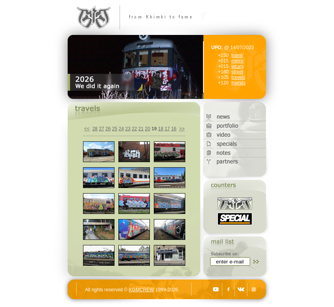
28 (95, 129)
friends (238, 83)
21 (141, 129)
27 (101, 129)
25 (114, 129)
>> (182, 129)
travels (238, 77)
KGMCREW (141, 289)
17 (167, 129)
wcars (237, 66)
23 (127, 129)
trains (237, 55)
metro (237, 61)
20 (147, 129)
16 (173, 129)
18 (160, 129)
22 (134, 129)
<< (87, 129)
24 (121, 129)
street (237, 72)
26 (108, 129)
